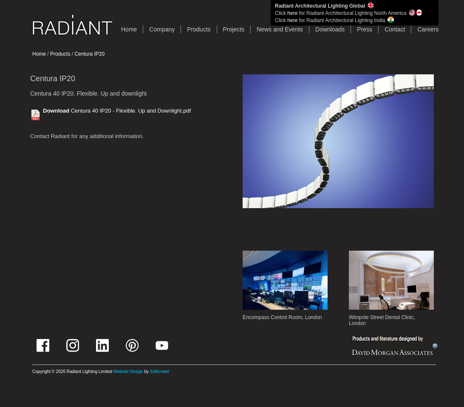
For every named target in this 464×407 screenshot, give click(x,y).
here (292, 13)
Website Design (128, 371)
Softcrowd (159, 371)
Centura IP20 (89, 54)
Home (39, 54)
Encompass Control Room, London (282, 317)
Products (198, 29)
